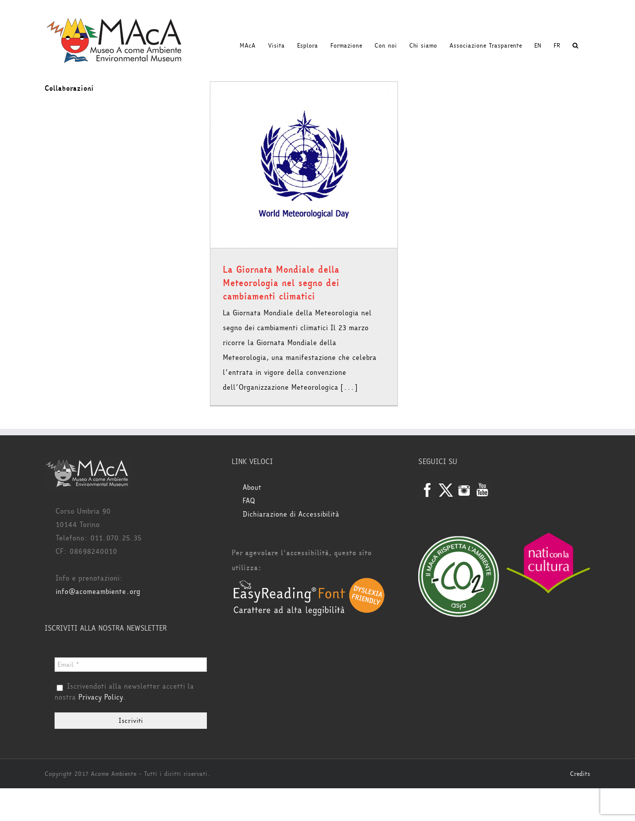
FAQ (249, 501)
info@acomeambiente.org (98, 591)
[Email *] (131, 664)
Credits (580, 773)
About (252, 487)
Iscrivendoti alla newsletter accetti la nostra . (124, 692)
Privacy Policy (100, 697)
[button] (575, 45)
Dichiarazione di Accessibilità (291, 514)
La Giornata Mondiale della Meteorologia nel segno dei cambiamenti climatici (281, 283)
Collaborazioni (69, 88)
